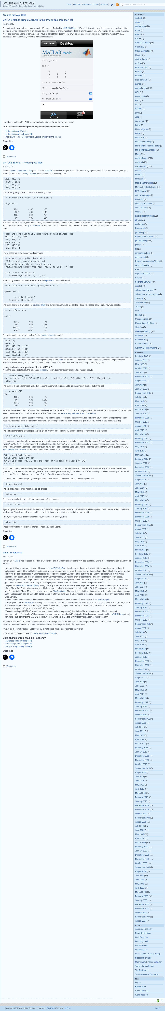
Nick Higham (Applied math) (147, 954)
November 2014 (142, 566)
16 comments (11, 157)
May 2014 (139, 591)
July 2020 (139, 385)
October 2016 (141, 471)
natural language (142, 195)
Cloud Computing (143, 51)
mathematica (141, 166)
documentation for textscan (14, 450)
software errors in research (147, 294)
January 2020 (141, 389)
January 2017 (141, 463)
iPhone (138, 109)
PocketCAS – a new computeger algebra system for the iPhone (33, 137)
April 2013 (139, 644)
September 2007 (142, 917)
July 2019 (139, 397)
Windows (139, 335)
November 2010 (142, 760)
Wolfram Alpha (141, 344)
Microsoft (139, 179)
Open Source (141, 208)
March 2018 (140, 434)
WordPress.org (141, 995)
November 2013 (142, 616)
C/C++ (138, 38)
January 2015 (141, 558)
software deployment (144, 290)
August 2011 (140, 723)
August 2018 (140, 426)
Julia (137, 117)
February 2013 (141, 653)
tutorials (138, 315)
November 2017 (142, 442)
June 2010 (139, 781)
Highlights (104, 4)
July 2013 (139, 632)
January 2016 (141, 508)
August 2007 (140, 921)
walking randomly (143, 331)
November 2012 (142, 665)
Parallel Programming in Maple (18, 646)
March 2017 (140, 455)
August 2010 (140, 772)
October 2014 (141, 570)
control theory (141, 59)
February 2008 (141, 896)
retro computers (142, 265)
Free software (141, 80)
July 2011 (139, 727)
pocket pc (139, 224)
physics (138, 220)
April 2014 (139, 595)
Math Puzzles (141, 949)
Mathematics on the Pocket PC (19, 134)
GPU (137, 92)
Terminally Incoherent (144, 966)
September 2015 (142, 525)
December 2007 (142, 904)
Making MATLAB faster (145, 150)
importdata (49, 280)
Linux (137, 133)
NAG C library (118, 614)
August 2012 (140, 677)
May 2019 (139, 401)
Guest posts (140, 96)
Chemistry (139, 47)
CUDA (138, 63)
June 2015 (139, 537)
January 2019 (141, 414)
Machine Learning (143, 142)
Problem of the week (144, 236)
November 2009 (142, 809)
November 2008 (142, 859)
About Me (76, 4)
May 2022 (139, 364)
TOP (161, 1001)
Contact (96, 4)
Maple (17, 561)
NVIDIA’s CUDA (58, 568)
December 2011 (142, 710)
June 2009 (139, 830)
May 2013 (139, 640)
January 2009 (141, 851)
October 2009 (141, 814)
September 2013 (142, 624)
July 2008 (139, 875)
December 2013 (142, 611)
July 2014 (139, 583)
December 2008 (142, 855)
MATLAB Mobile (70, 28)
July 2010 (139, 776)
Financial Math (141, 67)
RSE (137, 269)
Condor (138, 55)
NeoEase (67, 1008)
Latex (137, 125)
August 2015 (140, 529)
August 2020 (140, 381)
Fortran (138, 71)
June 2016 (139, 488)
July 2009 (139, 826)
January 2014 (141, 607)
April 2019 (139, 405)
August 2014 (140, 579)
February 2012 (141, 702)
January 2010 (141, 801)
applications (140, 26)
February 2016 (141, 504)
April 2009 (139, 838)
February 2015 (141, 554)
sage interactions (142, 274)
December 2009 (142, 805)
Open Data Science (143, 203)
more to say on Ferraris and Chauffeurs (78, 413)
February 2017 (141, 459)
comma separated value (21, 171)
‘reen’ (61, 360)
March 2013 (140, 649)
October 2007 (141, 913)
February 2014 (141, 603)
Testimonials (86, 4)
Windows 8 (140, 339)
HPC (137, 100)
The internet (140, 302)
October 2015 (141, 521)
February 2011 (141, 748)
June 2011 (139, 731)
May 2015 (139, 541)
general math (141, 88)
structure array (39, 305)
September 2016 (142, 475)
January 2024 (141, 360)
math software (141, 158)
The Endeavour (142, 970)
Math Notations (142, 945)
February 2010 (141, 797)
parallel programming (144, 216)
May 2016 (139, 492)
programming (141, 241)
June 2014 (139, 587)
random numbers (142, 253)
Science (138, 278)
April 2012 (139, 694)
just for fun (139, 121)
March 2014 (140, 599)
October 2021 (141, 368)
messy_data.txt (48, 335)
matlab (138, 170)
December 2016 (142, 467)
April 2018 (139, 430)
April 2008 (139, 888)
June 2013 (139, 636)
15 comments (11, 666)
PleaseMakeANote (143, 958)
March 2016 (140, 500)
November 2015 (142, 517)
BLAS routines (59, 591)
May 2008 (139, 884)
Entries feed (140, 986)
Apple (137, 22)
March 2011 (140, 743)
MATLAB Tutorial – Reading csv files (22, 162)
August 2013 (140, 628)
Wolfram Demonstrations (146, 348)
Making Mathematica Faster (147, 146)
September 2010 (142, 768)
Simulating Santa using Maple (18, 643)
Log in (138, 982)
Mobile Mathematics (144, 183)
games (138, 84)
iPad (137, 104)
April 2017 (139, 451)
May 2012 (139, 690)
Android (138, 18)
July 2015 (139, 533)
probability (139, 232)
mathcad (139, 162)
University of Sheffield (144, 323)
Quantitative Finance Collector (148, 962)
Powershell (140, 228)
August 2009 (140, 822)
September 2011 (142, 719)
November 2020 (142, 376)
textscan (43, 370)
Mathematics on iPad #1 (16, 131)
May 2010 (139, 785)
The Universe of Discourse (146, 974)
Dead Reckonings (143, 933)
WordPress (51, 1008)
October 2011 (141, 715)
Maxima (138, 175)
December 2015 (142, 513)
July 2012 (139, 682)
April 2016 (139, 496)
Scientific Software (143, 282)
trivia (137, 311)
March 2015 (140, 550)
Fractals (138, 76)
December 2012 (142, 661)
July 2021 (139, 372)
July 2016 (139, 484)
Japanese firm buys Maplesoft (18, 641)
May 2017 (139, 447)
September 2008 (142, 867)
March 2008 (140, 892)
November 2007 (142, 908)
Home (69, 4)
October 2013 (141, 620)
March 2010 (140, 793)
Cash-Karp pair (102, 600)
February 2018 (141, 438)
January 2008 (141, 900)
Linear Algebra (141, 129)
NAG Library (140, 191)
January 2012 (141, 706)
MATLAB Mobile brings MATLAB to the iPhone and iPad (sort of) (38, 20)
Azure (137, 30)
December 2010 (142, 756)
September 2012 (142, 673)
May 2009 (139, 834)
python (138, 245)
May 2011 (139, 735)
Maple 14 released (12, 552)
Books (138, 34)
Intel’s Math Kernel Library (27, 585)
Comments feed (142, 991)
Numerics (139, 199)
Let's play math (141, 941)
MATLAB (49, 171)
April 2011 (139, 739)
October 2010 (141, 764)
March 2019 (140, 409)
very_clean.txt (30, 174)
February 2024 (141, 356)
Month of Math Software (145, 187)
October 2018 (141, 422)
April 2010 (139, 789)
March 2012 (140, 698)
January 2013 (141, 657)
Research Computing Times (147, 261)
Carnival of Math (142, 43)
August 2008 (140, 871)
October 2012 (141, 669)
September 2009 (142, 818)
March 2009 (140, 842)
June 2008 (139, 880)
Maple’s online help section (45, 633)
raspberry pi (140, 257)
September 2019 (142, 393)
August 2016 (140, 480)
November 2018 (142, 418)
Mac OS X (139, 137)
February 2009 (141, 847)
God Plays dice (142, 937)
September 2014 (142, 574)
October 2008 (141, 863)
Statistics (139, 298)
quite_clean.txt (34, 226)
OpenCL (138, 212)
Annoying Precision (143, 929)
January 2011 (141, 752)
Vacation (139, 327)
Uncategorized (141, 319)
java (137, 113)
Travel (138, 306)
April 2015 (139, 546)
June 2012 (139, 686)
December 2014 (142, 562)
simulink (138, 286)
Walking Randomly (18, 3)
